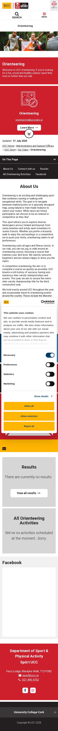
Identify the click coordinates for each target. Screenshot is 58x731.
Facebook (41, 174)
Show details (41, 396)
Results (44, 168)
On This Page (10, 159)
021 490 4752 (28, 679)
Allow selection (29, 416)
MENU (44, 15)
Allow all (29, 406)
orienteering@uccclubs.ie (29, 119)
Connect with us (26, 168)
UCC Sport (10, 149)
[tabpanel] (29, 57)
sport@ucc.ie (29, 675)
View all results (28, 493)
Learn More (29, 127)
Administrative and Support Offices (35, 145)
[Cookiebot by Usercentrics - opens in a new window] (41, 302)
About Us (8, 168)
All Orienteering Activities (17, 174)
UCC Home (8, 145)
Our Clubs (23, 149)
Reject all (29, 426)
